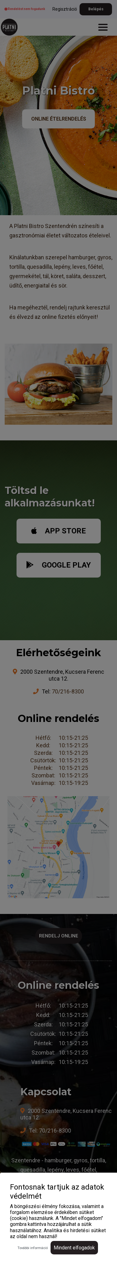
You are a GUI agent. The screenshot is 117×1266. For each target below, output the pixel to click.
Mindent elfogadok (74, 1248)
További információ (32, 1248)
